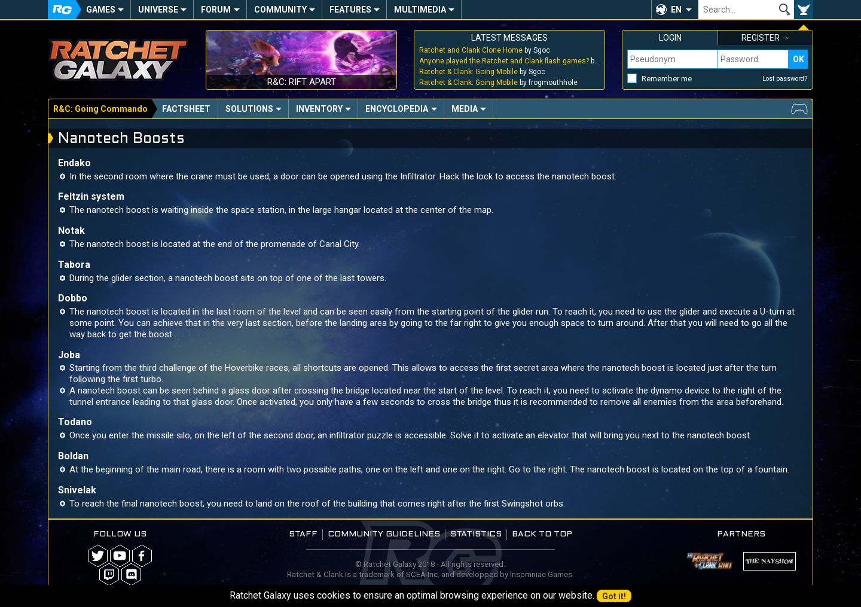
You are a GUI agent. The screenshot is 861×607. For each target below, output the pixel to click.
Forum (216, 9)
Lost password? (785, 79)
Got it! (614, 596)
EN (676, 9)
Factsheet (186, 109)
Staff (303, 534)
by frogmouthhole (498, 82)
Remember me (667, 78)
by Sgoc (484, 50)
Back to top (542, 534)
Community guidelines (384, 534)
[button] (674, 9)
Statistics (476, 534)
